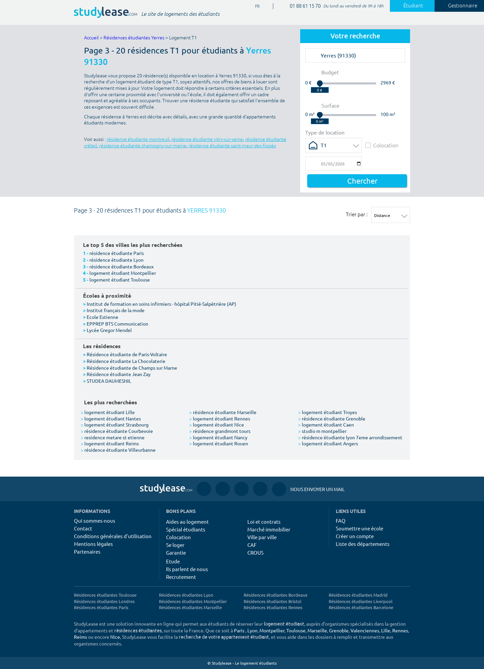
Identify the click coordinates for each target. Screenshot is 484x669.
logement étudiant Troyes (327, 412)
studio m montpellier (322, 431)
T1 (324, 145)
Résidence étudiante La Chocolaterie (126, 361)
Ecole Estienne (102, 317)
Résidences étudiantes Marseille (190, 607)
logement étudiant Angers (328, 443)
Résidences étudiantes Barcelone (361, 607)
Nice (115, 637)
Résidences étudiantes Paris (101, 607)
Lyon (252, 630)
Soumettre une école (359, 528)
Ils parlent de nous (187, 569)
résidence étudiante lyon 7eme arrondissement (350, 437)
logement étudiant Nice (216, 424)
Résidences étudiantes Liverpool (361, 601)
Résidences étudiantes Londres (104, 601)
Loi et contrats (264, 521)
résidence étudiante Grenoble (331, 418)
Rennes (400, 630)
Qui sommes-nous (94, 520)
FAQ (341, 520)
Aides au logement (187, 521)
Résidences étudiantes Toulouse (105, 595)
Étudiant (409, 5)
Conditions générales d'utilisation (113, 536)
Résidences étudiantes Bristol (272, 601)
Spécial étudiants (185, 529)
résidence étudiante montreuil (138, 139)
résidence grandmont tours (219, 431)
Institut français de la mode (116, 310)
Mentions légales (93, 544)
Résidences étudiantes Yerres (134, 38)
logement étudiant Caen (326, 424)
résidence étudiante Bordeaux (121, 266)
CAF (251, 545)
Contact (83, 528)
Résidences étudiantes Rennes (273, 607)
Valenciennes (365, 630)
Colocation (381, 145)
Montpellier (271, 630)
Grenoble (339, 630)
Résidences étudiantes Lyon (186, 595)
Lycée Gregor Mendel (109, 330)
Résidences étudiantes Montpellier (193, 601)
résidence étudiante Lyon (116, 260)
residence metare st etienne (113, 437)
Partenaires (87, 551)
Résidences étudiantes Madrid (358, 595)
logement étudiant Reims (110, 443)
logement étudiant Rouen (218, 443)
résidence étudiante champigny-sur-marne (143, 146)
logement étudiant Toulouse (119, 279)
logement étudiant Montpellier (122, 273)
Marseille (317, 630)
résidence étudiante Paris (116, 253)
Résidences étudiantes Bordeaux (276, 595)
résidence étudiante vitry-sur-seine (207, 139)
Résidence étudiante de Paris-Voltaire (127, 354)
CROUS (255, 552)
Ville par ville (262, 537)
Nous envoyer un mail (308, 489)
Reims (80, 637)
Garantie (176, 552)
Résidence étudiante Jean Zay (119, 374)
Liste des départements (363, 544)
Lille (385, 630)
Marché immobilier (268, 529)
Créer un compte (355, 536)
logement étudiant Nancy (218, 437)
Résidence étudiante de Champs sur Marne (132, 368)
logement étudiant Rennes (219, 418)
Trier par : (357, 214)
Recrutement (181, 576)
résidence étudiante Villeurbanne (118, 450)
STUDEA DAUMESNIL (109, 381)
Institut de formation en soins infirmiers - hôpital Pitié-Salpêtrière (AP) (161, 304)
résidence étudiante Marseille (222, 412)
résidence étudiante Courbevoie (117, 431)
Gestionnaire (458, 5)
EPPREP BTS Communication (117, 324)
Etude (173, 561)
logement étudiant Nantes (111, 418)
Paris (239, 630)
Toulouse (296, 630)
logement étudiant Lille (108, 412)
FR (254, 6)
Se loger (175, 545)
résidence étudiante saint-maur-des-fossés (232, 146)
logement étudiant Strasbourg (115, 424)
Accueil (91, 38)
